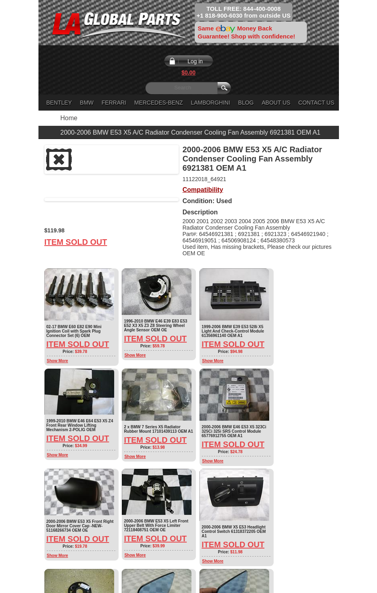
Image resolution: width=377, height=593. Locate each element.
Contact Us (316, 102)
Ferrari (114, 102)
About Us (276, 102)
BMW (86, 102)
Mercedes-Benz (158, 102)
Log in (195, 61)
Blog (246, 102)
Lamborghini (210, 102)
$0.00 (188, 72)
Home (69, 118)
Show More (57, 361)
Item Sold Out (75, 242)
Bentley (59, 102)
